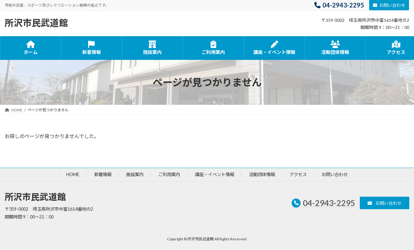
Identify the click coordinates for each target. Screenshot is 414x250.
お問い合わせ (389, 5)
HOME (72, 174)
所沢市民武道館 (35, 197)
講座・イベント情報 (214, 174)
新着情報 (103, 174)
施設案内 (135, 174)
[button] (384, 203)
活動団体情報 (262, 174)
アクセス (298, 174)
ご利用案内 (169, 174)
